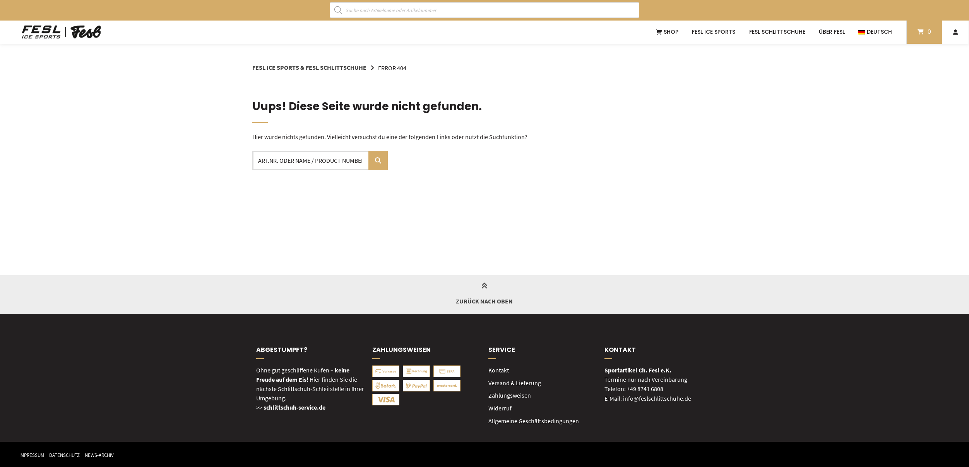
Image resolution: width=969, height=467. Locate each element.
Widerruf (500, 407)
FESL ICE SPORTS (713, 32)
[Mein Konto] (955, 32)
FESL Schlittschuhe (777, 32)
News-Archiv (106, 453)
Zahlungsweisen (509, 394)
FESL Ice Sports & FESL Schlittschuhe (309, 68)
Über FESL (832, 32)
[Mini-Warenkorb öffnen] (924, 32)
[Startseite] (61, 32)
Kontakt (498, 370)
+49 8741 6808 (645, 388)
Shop (667, 32)
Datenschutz (68, 453)
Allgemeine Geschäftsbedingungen (533, 419)
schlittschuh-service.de (294, 407)
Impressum (32, 453)
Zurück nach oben (484, 294)
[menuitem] (875, 32)
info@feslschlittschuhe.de (657, 398)
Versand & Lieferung (514, 382)
